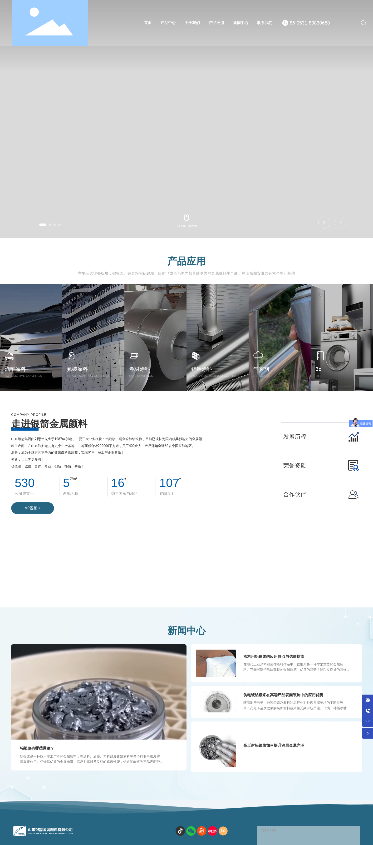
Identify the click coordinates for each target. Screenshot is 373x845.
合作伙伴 (294, 494)
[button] (42, 225)
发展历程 (294, 436)
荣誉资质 (294, 465)
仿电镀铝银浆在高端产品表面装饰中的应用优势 (283, 695)
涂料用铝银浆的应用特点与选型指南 (273, 656)
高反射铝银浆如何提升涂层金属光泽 (273, 745)
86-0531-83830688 (310, 22)
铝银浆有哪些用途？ (37, 748)
